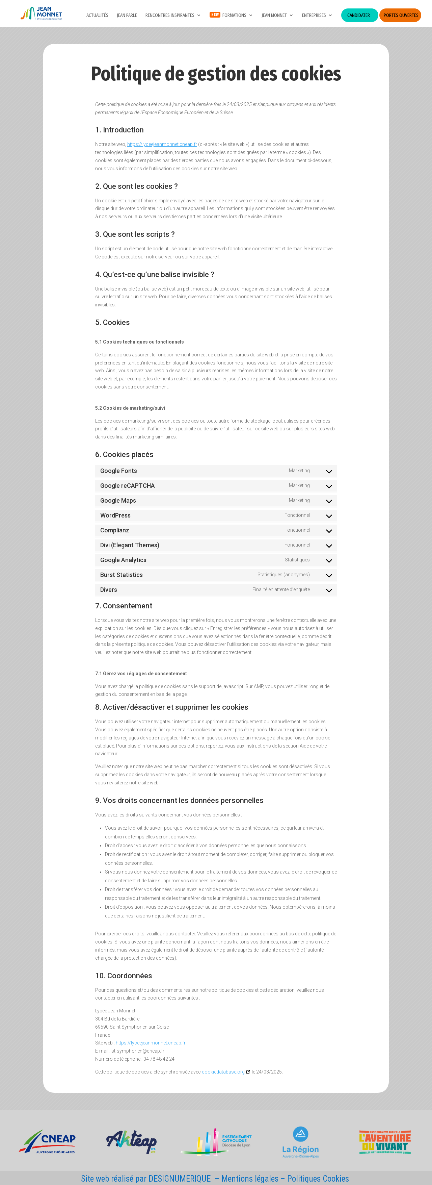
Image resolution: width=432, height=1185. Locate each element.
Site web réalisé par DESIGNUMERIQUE (146, 1179)
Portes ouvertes (401, 15)
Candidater (358, 15)
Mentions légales (249, 1179)
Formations (234, 15)
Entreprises (314, 15)
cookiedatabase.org (223, 1072)
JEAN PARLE (127, 15)
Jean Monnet (274, 15)
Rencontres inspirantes (169, 15)
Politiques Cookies (318, 1179)
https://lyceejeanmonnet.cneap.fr (162, 144)
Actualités (97, 15)
